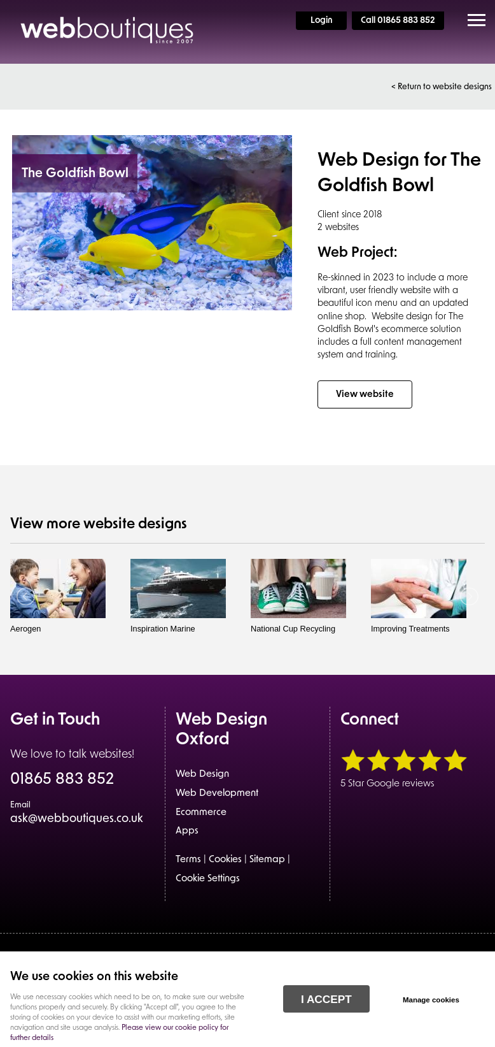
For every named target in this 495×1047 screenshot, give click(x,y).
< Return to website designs (441, 87)
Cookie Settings (208, 879)
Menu (473, 20)
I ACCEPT (326, 999)
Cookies (225, 860)
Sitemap (267, 860)
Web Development (217, 793)
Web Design (202, 774)
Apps (187, 831)
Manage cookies (431, 1000)
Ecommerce (201, 813)
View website (365, 395)
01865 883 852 (62, 781)
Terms (188, 860)
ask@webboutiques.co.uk (76, 813)
